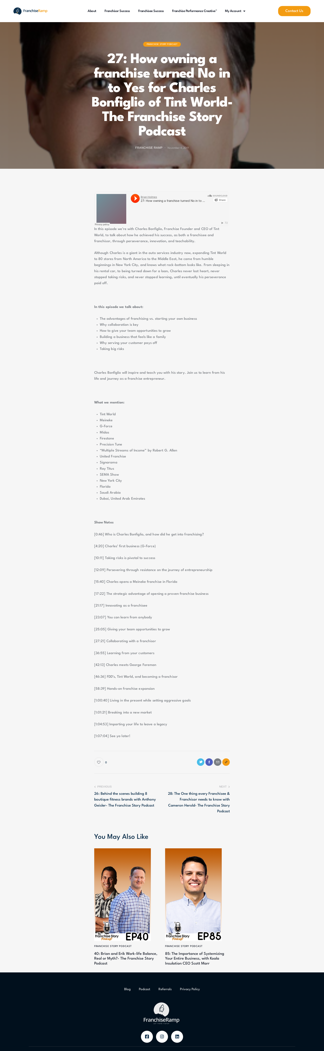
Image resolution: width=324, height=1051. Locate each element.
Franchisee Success (151, 11)
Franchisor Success (117, 11)
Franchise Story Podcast (162, 44)
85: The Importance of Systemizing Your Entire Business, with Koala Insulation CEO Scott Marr (197, 965)
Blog (127, 1000)
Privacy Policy (190, 1000)
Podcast (144, 1000)
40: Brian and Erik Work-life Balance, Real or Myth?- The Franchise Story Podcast (123, 962)
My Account (235, 11)
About (92, 11)
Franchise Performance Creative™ (194, 11)
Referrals (165, 1000)
